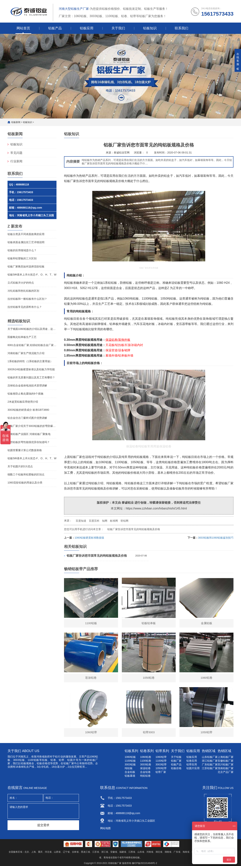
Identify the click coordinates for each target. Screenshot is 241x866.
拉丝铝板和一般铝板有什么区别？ (27, 298)
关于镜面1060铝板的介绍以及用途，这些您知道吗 (32, 328)
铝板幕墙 (130, 775)
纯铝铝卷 (145, 775)
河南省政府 (43, 756)
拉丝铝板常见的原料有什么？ (25, 306)
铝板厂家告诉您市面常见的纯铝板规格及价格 (133, 529)
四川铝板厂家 (225, 764)
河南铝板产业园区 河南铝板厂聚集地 (29, 434)
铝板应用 (86, 28)
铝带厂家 (161, 771)
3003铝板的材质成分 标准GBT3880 (28, 409)
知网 (104, 520)
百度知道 (81, 520)
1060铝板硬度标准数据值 (89, 537)
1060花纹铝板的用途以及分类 (25, 482)
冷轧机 (45, 766)
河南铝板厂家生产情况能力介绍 (26, 353)
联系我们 (181, 28)
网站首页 (23, 28)
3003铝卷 (145, 764)
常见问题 (16, 152)
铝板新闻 (15, 122)
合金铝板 (130, 771)
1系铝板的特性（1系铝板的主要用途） (30, 361)
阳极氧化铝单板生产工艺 (22, 337)
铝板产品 (55, 28)
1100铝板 (130, 760)
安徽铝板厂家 (225, 760)
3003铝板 (19, 759)
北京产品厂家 (225, 771)
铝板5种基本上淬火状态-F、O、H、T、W (32, 274)
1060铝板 (130, 756)
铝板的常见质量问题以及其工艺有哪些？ (31, 377)
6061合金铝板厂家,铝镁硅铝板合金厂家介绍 (32, 345)
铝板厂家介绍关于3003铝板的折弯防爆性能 (32, 425)
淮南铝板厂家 (225, 768)
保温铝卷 (145, 768)
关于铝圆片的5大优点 (20, 466)
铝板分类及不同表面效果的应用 (26, 234)
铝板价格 (176, 768)
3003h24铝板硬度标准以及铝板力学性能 (31, 369)
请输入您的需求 (43, 811)
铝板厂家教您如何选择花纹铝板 (26, 266)
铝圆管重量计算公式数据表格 (25, 450)
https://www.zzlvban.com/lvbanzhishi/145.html (156, 508)
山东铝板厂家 (210, 756)
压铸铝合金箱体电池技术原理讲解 (27, 385)
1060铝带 (161, 756)
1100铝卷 (145, 760)
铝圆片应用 (193, 768)
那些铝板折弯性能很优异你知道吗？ (29, 442)
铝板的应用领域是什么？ (22, 250)
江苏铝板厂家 (210, 768)
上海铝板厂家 (225, 756)
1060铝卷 (145, 756)
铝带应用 (191, 764)
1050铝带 (161, 768)
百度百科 (94, 520)
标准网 (114, 520)
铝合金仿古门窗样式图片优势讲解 (27, 417)
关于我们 (118, 28)
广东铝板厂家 (210, 764)
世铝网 (124, 520)
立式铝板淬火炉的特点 (21, 282)
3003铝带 (161, 764)
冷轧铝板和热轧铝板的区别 (23, 290)
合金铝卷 (145, 771)
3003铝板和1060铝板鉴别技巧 (215, 537)
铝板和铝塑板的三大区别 (22, 258)
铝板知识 (150, 28)
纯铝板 (68, 282)
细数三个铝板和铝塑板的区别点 (26, 474)
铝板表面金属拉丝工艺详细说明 (26, 242)
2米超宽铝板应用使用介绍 (23, 401)
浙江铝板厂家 (210, 760)
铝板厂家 (76, 483)
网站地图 (105, 828)
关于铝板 (176, 756)
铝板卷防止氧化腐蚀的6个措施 (25, 393)
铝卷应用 (191, 760)
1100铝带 (161, 760)
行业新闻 (16, 161)
